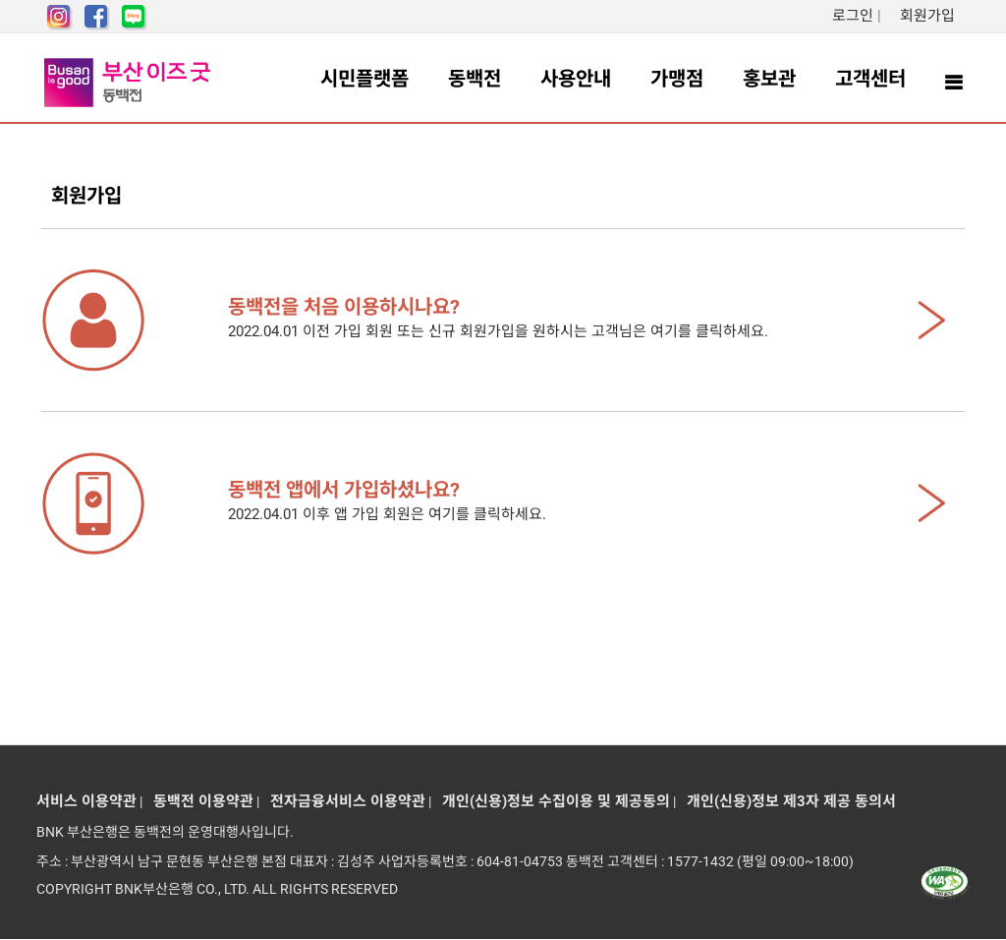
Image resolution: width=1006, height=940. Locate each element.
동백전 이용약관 (199, 801)
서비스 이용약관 (86, 801)
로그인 (852, 16)
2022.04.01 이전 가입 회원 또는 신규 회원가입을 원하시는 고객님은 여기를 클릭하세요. (547, 317)
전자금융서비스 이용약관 (343, 801)
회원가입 (927, 16)
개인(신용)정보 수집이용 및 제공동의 (552, 801)
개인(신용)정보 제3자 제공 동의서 (787, 801)
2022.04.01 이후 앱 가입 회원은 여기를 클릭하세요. (547, 500)
